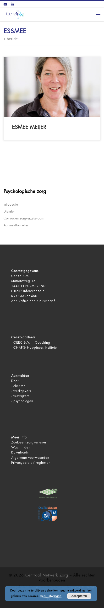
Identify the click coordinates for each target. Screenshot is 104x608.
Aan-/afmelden (23, 301)
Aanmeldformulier (16, 225)
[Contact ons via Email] (5, 4)
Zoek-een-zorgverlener (28, 442)
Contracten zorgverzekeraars (24, 218)
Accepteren (79, 596)
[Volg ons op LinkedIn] (12, 4)
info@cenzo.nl (34, 291)
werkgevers (22, 391)
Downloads (20, 452)
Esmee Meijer (29, 127)
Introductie (11, 204)
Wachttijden (20, 447)
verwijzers (21, 396)
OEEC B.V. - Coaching (31, 342)
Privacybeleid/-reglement (31, 462)
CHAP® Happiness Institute (35, 347)
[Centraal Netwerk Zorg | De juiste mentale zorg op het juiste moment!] (14, 14)
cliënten (19, 386)
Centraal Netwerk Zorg (46, 575)
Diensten (9, 211)
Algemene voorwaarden (30, 457)
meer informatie (50, 596)
